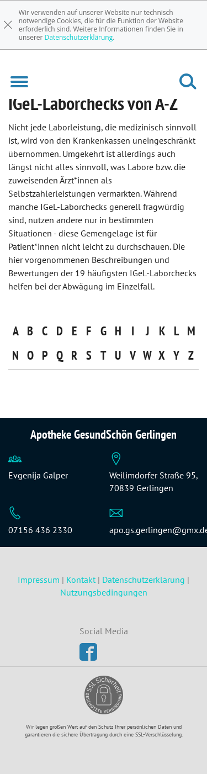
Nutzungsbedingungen (103, 592)
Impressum (40, 579)
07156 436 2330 (40, 529)
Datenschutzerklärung (79, 37)
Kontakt (80, 579)
